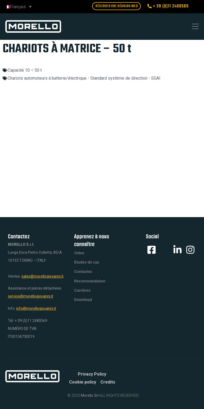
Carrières (82, 296)
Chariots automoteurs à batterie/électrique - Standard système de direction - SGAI (84, 78)
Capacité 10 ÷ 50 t (25, 70)
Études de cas (86, 264)
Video (79, 254)
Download (83, 307)
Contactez (83, 275)
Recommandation (89, 285)
